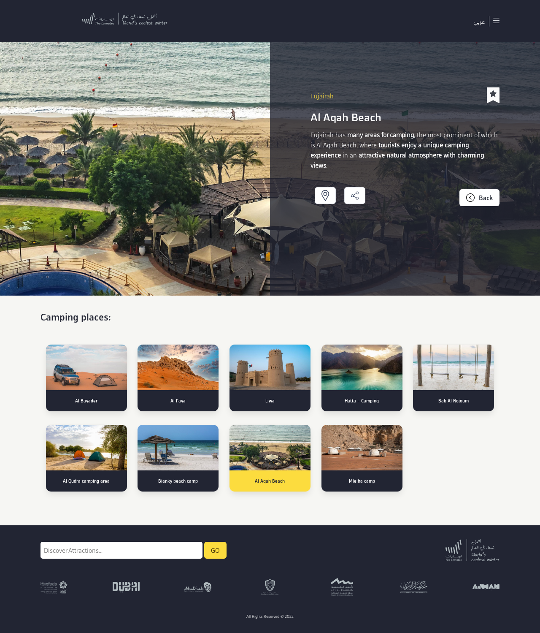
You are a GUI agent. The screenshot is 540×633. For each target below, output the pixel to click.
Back (479, 197)
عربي (479, 21)
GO (215, 550)
